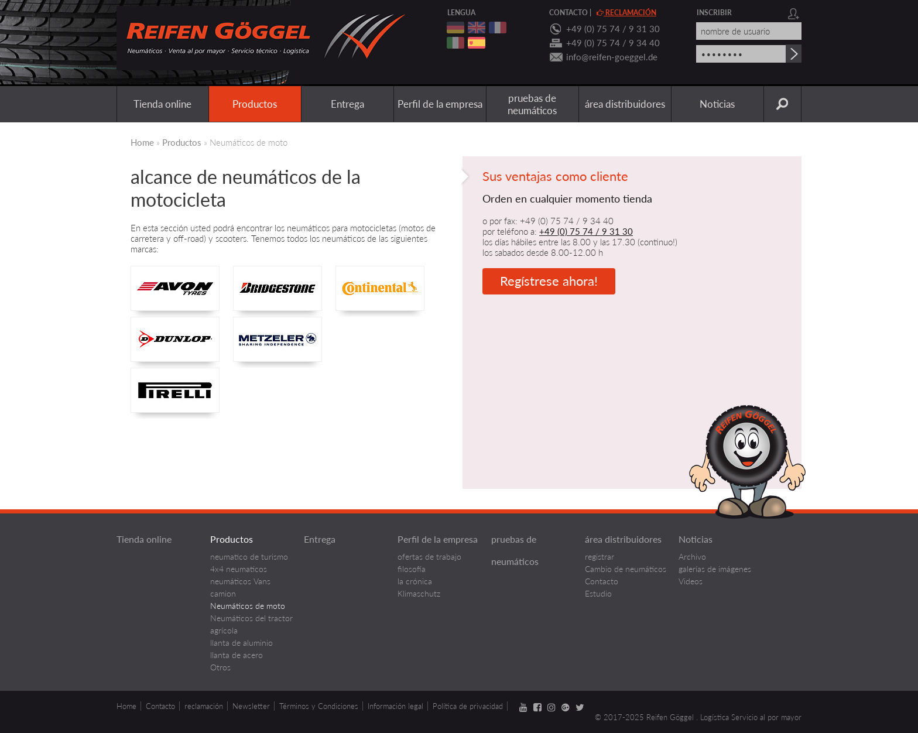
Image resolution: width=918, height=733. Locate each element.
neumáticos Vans (240, 581)
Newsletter (251, 706)
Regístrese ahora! (549, 281)
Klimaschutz (419, 593)
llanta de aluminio (241, 643)
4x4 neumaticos (238, 569)
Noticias (717, 104)
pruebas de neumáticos (532, 104)
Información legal (395, 706)
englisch (476, 27)
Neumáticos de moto (247, 606)
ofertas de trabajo (429, 556)
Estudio (598, 593)
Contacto (601, 581)
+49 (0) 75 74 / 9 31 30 (613, 28)
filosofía (412, 569)
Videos (691, 581)
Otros (220, 667)
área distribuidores (625, 104)
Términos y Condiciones (318, 706)
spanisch (476, 43)
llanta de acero (236, 655)
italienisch (455, 43)
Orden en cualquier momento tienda (567, 199)
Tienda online (162, 104)
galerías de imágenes (715, 569)
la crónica (415, 581)
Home (142, 142)
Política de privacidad (468, 706)
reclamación (626, 12)
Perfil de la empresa (440, 104)
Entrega (347, 104)
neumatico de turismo (249, 556)
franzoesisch (497, 27)
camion (223, 593)
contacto (568, 12)
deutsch (455, 27)
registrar (599, 556)
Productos (254, 104)
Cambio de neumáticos (625, 569)
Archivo (692, 556)
